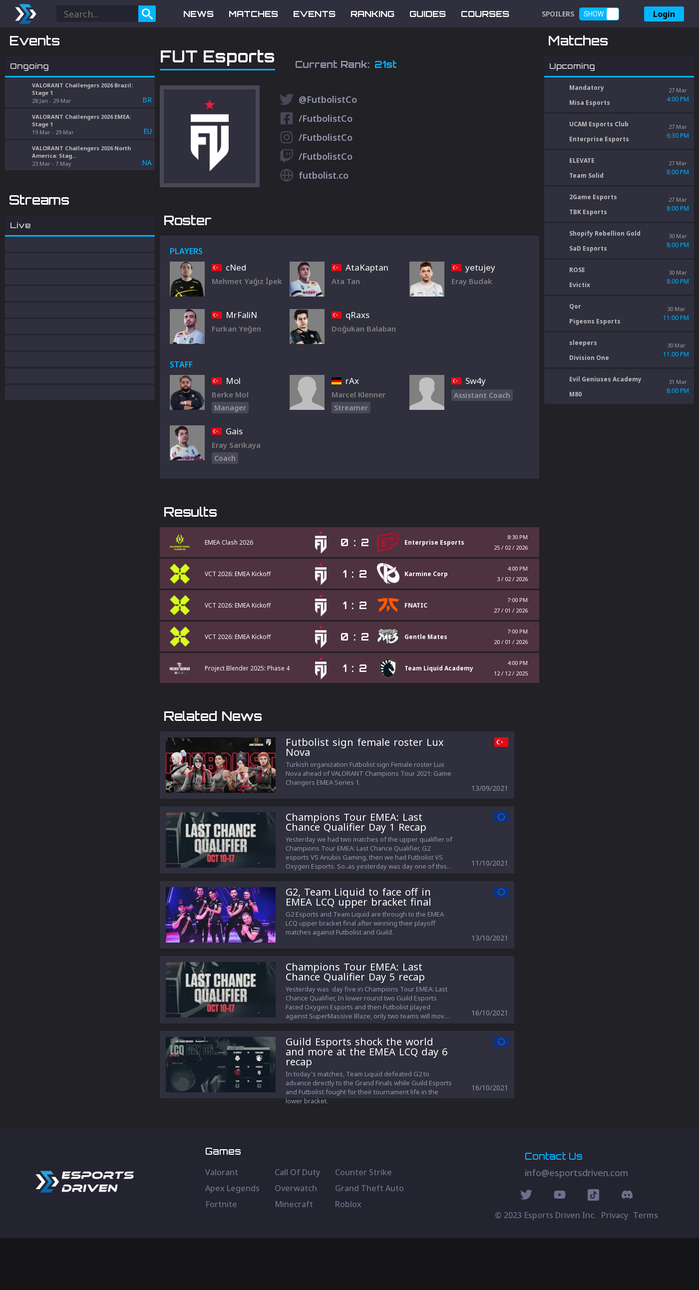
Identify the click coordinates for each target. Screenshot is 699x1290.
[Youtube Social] (560, 1248)
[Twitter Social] (526, 1248)
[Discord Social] (593, 1248)
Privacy (614, 1267)
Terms (645, 1267)
